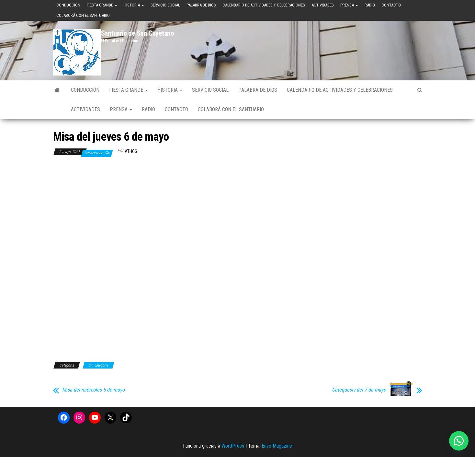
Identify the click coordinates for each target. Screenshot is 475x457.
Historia (134, 5)
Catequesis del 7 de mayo (359, 390)
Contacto (391, 5)
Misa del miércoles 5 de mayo (93, 390)
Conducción (68, 5)
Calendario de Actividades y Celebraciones (263, 5)
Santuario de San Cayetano (137, 33)
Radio (370, 5)
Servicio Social (165, 5)
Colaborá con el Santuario (83, 15)
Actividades (322, 5)
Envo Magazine (277, 446)
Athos (131, 151)
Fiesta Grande (102, 5)
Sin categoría (98, 365)
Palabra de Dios (201, 5)
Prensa (349, 5)
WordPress (232, 446)
